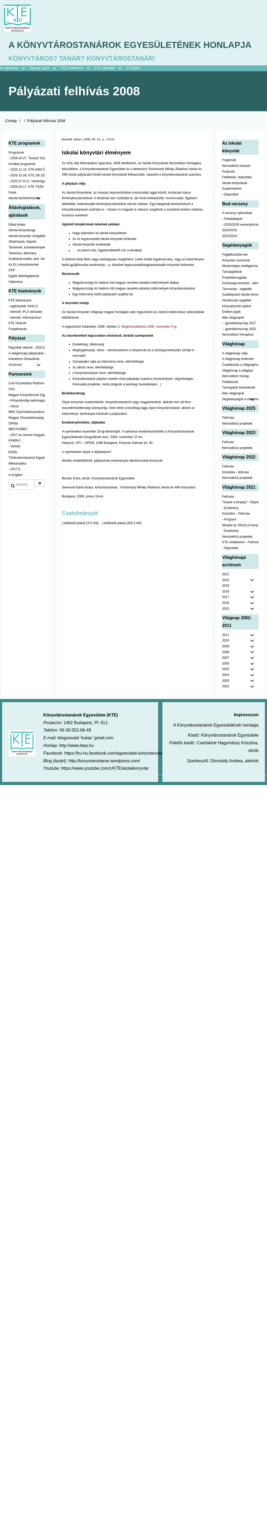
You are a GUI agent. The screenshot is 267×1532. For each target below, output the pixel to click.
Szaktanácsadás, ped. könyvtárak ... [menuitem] (26, 275)
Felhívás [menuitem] (228, 433)
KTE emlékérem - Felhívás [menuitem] (240, 558)
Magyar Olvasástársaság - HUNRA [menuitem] (26, 433)
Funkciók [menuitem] (228, 187)
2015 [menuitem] (225, 624)
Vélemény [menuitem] (15, 298)
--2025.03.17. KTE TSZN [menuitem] (26, 203)
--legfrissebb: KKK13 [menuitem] (23, 322)
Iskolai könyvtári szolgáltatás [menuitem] (26, 252)
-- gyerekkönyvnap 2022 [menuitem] (239, 345)
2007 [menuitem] (225, 674)
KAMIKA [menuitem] (14, 456)
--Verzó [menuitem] (13, 422)
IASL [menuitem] (11, 405)
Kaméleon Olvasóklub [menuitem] (23, 375)
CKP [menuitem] (11, 286)
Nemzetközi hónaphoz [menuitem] (237, 351)
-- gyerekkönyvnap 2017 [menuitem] (239, 339)
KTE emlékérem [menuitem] (78, 84)
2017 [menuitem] (225, 613)
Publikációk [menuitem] (230, 398)
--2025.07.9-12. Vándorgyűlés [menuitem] (26, 197)
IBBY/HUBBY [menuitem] (18, 445)
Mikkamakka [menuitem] (17, 479)
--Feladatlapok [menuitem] (232, 235)
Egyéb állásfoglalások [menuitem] (23, 292)
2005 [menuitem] (225, 685)
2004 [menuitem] (225, 691)
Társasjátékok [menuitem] (232, 288)
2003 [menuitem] (225, 696)
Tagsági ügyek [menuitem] (45, 84)
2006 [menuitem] (225, 679)
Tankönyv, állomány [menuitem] (22, 269)
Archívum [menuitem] (26, 381)
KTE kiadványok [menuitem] (20, 316)
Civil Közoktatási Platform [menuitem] (26, 399)
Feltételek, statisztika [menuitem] (236, 193)
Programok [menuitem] (16, 168)
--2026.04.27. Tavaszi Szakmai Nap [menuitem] (26, 174)
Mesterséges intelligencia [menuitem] (240, 282)
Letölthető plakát (73, 539)
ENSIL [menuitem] (13, 468)
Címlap (11, 137)
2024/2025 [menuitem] (229, 246)
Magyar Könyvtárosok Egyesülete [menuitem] (26, 411)
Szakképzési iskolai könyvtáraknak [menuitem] (240, 311)
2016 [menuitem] (225, 619)
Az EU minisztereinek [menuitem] (23, 280)
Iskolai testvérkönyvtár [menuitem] (26, 214)
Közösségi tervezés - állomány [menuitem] (240, 299)
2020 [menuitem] (225, 596)
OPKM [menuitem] (13, 439)
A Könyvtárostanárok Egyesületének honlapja (113, 54)
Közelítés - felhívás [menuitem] (235, 488)
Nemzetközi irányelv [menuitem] (236, 182)
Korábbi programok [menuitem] (21, 180)
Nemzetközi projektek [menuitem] (237, 439)
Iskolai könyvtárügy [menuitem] (21, 246)
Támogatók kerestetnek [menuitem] (238, 404)
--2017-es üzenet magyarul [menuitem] (26, 451)
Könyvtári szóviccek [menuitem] (236, 276)
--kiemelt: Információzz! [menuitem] (24, 333)
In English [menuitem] (133, 84)
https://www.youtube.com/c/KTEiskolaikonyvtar (105, 784)
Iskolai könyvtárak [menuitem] (234, 199)
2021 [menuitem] (225, 590)
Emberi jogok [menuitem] (231, 327)
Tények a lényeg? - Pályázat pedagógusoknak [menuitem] (240, 518)
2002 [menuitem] (225, 702)
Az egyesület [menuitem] (14, 84)
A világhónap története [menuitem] (237, 375)
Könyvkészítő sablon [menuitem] (236, 322)
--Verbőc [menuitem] (14, 462)
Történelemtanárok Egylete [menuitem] (26, 473)
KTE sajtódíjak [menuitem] (105, 84)
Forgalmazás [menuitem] (17, 345)
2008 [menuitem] (225, 668)
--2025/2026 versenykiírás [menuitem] (240, 240)
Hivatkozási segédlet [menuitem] (236, 316)
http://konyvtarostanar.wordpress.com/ (104, 776)
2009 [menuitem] (225, 662)
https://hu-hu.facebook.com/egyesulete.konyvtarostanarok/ (119, 769)
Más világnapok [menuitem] (233, 333)
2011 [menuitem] (225, 651)
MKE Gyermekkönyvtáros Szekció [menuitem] (26, 428)
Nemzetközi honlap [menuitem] (235, 392)
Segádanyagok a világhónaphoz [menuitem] (240, 415)
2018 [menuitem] (225, 607)
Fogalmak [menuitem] (229, 176)
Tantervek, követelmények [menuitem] (26, 263)
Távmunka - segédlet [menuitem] (237, 305)
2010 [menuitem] (225, 656)
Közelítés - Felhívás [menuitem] (236, 530)
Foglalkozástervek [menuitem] (235, 270)
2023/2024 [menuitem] (229, 252)
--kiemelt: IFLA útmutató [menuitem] (25, 327)
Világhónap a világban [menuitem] (237, 386)
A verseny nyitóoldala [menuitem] (237, 229)
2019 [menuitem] (225, 602)
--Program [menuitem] (229, 535)
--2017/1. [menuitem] (14, 485)
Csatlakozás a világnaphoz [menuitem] (240, 380)
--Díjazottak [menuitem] (230, 210)
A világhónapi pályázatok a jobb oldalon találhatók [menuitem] (26, 369)
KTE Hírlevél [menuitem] (17, 339)
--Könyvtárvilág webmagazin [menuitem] (26, 416)
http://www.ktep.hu (76, 761)
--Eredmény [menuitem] (230, 524)
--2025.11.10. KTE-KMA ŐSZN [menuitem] (26, 186)
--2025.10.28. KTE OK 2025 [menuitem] (26, 191)
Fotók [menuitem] (12, 208)
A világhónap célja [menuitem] (235, 369)
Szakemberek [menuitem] (231, 205)
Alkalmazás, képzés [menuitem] (22, 258)
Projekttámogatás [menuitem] (234, 293)
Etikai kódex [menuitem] (17, 240)
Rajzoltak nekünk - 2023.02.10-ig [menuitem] (26, 364)
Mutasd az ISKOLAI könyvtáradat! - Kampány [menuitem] (240, 541)
